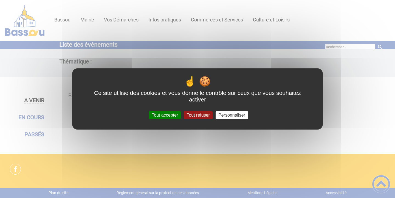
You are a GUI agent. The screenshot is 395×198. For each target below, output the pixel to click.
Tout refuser (198, 115)
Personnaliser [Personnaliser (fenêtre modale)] (231, 115)
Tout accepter (165, 115)
